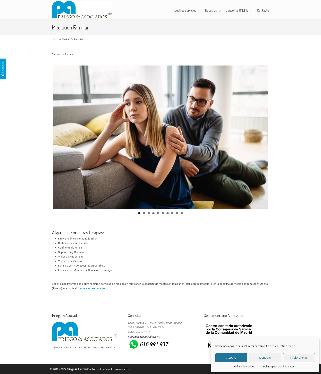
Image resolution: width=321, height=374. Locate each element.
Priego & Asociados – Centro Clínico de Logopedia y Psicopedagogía (82, 9)
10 (182, 213)
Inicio (55, 39)
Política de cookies (244, 366)
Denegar (265, 357)
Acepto (231, 357)
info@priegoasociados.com (144, 336)
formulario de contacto (91, 288)
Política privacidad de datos (279, 366)
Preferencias (298, 357)
